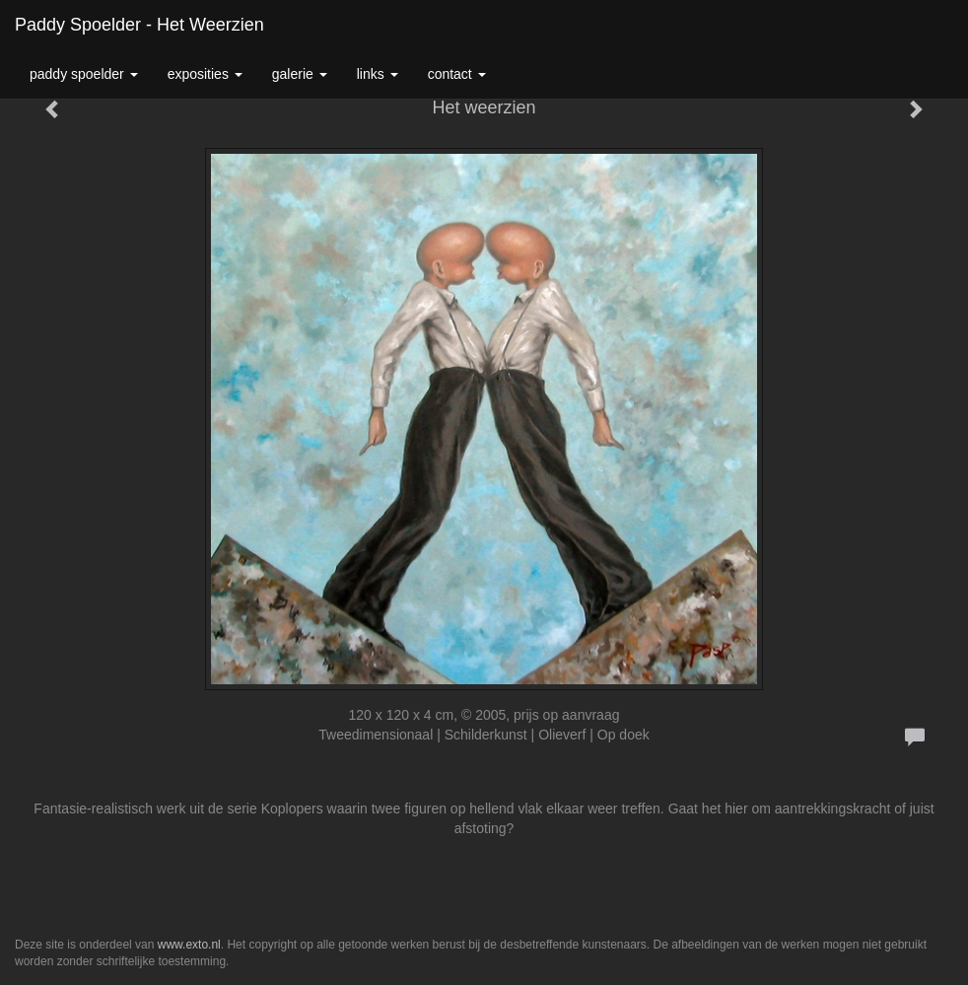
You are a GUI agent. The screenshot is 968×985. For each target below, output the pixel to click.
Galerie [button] (299, 74)
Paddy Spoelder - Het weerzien (139, 25)
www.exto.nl (189, 944)
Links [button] (377, 74)
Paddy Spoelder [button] (84, 74)
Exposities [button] (205, 74)
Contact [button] (457, 74)
